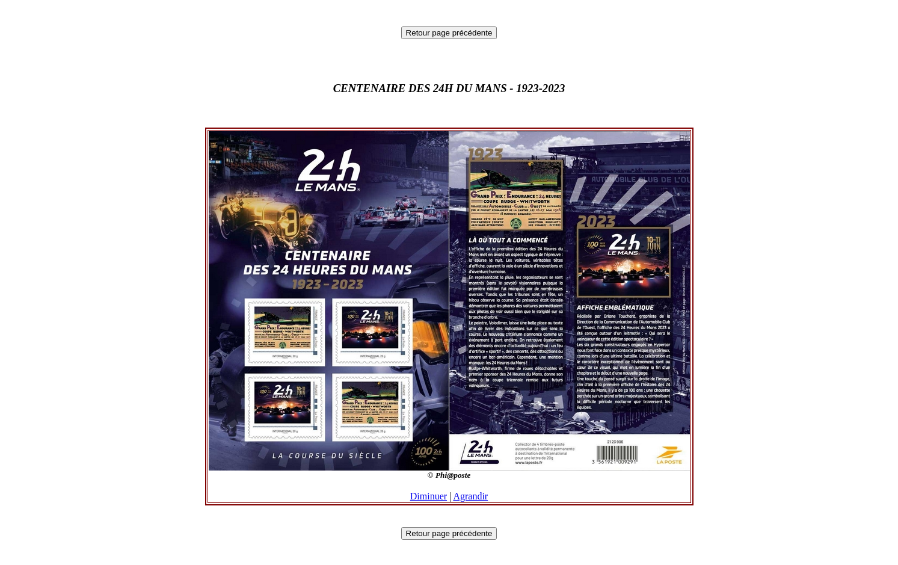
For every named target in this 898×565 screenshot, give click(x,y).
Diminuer (428, 496)
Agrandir (470, 496)
